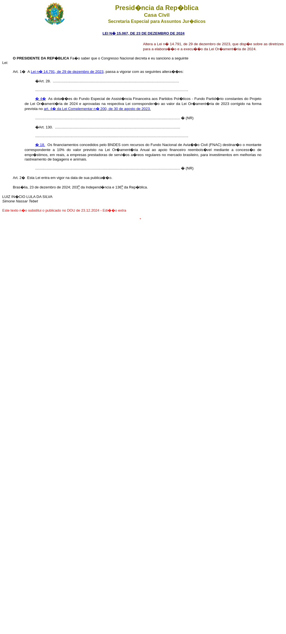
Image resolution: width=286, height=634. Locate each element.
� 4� (40, 99)
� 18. (40, 145)
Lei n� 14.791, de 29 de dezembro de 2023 (67, 72)
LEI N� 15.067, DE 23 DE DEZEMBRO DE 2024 (144, 33)
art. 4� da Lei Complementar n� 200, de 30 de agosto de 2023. (97, 109)
